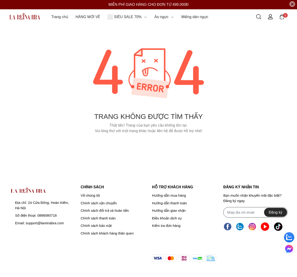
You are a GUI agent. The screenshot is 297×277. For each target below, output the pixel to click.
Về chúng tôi (90, 195)
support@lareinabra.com (45, 223)
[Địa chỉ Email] (255, 212)
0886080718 (47, 215)
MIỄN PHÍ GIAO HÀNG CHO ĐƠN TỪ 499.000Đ (149, 5)
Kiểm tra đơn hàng (166, 226)
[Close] (292, 4)
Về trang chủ (148, 143)
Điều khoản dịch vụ (167, 218)
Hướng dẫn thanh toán (169, 203)
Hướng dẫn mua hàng (169, 195)
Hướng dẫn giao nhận (169, 210)
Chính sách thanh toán (98, 218)
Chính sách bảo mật (96, 226)
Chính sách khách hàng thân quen (107, 233)
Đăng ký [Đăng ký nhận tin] (275, 212)
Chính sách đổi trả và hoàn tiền (105, 210)
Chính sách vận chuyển (99, 203)
